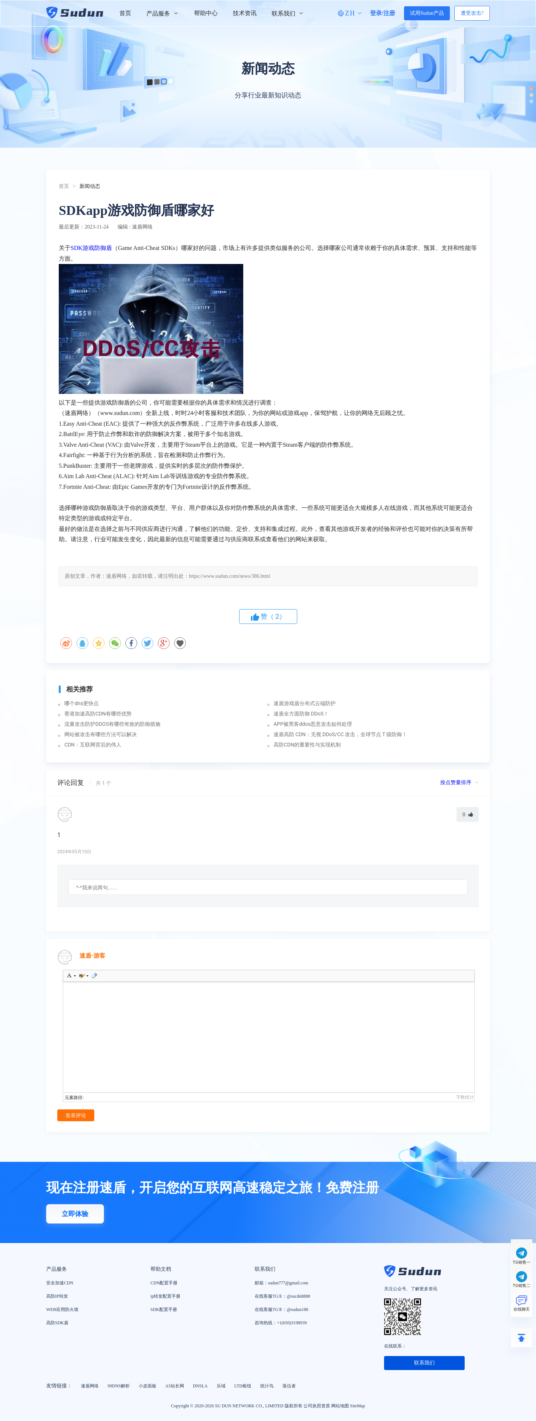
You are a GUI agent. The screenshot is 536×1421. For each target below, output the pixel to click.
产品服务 (162, 13)
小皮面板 (147, 1386)
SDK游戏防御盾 (91, 248)
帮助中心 (206, 13)
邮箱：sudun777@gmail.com (281, 1283)
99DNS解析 (119, 1386)
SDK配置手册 (163, 1309)
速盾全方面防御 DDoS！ (301, 714)
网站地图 (340, 1405)
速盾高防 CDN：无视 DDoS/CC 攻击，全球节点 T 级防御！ (340, 734)
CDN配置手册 (163, 1283)
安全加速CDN (59, 1283)
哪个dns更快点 (81, 703)
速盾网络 (90, 1386)
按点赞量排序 (456, 783)
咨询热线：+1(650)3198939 (281, 1322)
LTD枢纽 (242, 1386)
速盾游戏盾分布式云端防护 (305, 703)
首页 (125, 13)
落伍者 (289, 1386)
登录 (376, 13)
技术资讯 (245, 13)
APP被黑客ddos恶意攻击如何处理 (313, 724)
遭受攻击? (472, 13)
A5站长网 (174, 1386)
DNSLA (200, 1386)
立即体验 (75, 1214)
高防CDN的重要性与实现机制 (307, 745)
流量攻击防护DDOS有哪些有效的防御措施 (112, 724)
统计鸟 (267, 1386)
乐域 (221, 1386)
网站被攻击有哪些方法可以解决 (100, 734)
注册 (389, 13)
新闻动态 (89, 186)
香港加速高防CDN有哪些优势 (98, 714)
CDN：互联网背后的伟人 (92, 745)
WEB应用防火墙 (62, 1309)
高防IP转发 (57, 1296)
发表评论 (75, 1115)
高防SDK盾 (57, 1322)
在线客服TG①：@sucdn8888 (282, 1296)
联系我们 (288, 13)
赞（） (268, 616)
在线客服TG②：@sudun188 (281, 1309)
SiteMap (357, 1405)
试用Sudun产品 (427, 13)
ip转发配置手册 (165, 1296)
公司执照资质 (316, 1405)
